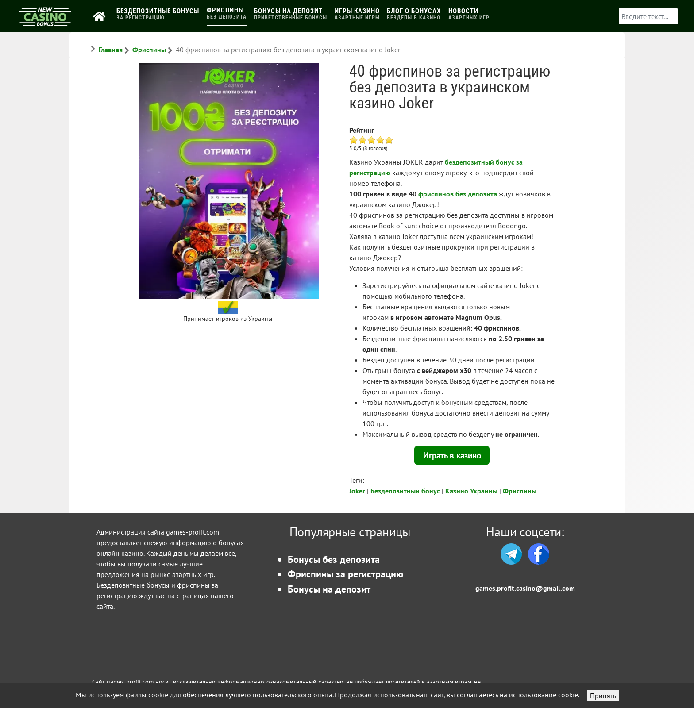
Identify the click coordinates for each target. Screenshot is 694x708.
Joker (357, 490)
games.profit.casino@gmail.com (525, 588)
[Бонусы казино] (45, 23)
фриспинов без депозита (457, 193)
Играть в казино (452, 455)
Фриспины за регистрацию (345, 573)
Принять (603, 695)
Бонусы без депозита (334, 559)
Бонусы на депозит (329, 588)
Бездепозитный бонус (405, 490)
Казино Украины (471, 490)
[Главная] (101, 16)
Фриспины (519, 490)
